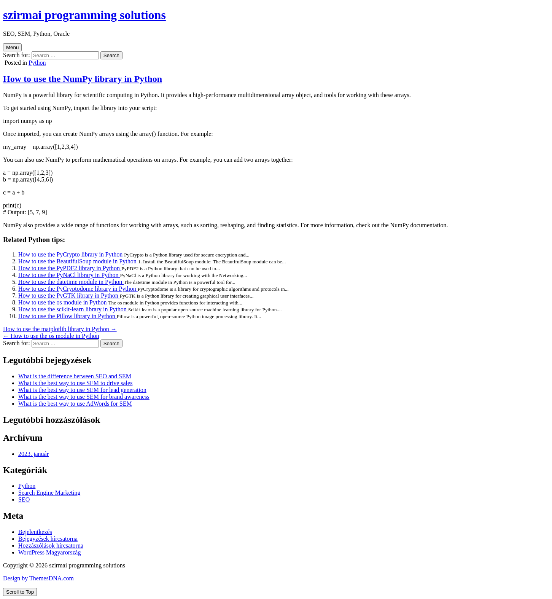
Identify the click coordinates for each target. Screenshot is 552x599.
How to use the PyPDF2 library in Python (69, 268)
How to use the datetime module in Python (71, 282)
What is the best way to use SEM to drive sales (75, 383)
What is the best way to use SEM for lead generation (82, 390)
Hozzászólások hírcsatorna (50, 545)
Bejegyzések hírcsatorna (48, 538)
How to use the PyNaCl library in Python (69, 275)
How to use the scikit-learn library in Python (73, 309)
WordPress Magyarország (49, 552)
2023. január (33, 454)
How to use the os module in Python (63, 302)
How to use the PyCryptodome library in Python (78, 288)
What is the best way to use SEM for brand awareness (84, 396)
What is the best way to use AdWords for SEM (75, 403)
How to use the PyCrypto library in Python (71, 254)
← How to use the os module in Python (51, 336)
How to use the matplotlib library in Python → (60, 329)
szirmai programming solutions (84, 15)
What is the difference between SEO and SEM (74, 376)
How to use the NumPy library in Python (82, 79)
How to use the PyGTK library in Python (69, 295)
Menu (12, 47)
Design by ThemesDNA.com (38, 578)
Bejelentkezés (35, 532)
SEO (24, 499)
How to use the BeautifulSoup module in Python (78, 261)
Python (37, 62)
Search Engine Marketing (49, 492)
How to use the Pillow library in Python (67, 316)
